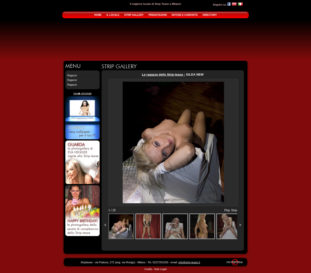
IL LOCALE (112, 15)
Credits (148, 269)
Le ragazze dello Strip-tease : (163, 74)
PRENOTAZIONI (157, 15)
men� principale (82, 93)
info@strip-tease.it (189, 262)
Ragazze (72, 75)
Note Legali (160, 269)
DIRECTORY (210, 15)
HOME (98, 15)
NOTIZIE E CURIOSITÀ (185, 15)
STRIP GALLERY (133, 15)
